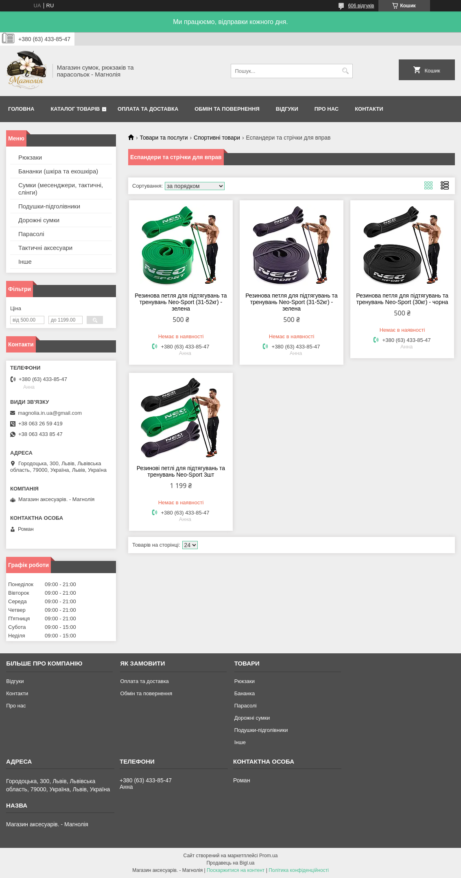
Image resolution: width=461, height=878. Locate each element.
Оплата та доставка (148, 109)
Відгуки (287, 109)
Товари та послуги (164, 137)
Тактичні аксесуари (45, 247)
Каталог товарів (75, 109)
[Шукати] (346, 71)
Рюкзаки (30, 157)
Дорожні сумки (38, 220)
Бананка (244, 693)
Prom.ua (268, 855)
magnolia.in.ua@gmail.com (50, 413)
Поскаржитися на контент (235, 870)
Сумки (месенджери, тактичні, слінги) (60, 189)
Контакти (369, 109)
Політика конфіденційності (299, 870)
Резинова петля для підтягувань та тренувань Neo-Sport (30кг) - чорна (402, 298)
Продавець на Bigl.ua (230, 863)
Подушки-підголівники (49, 206)
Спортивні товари (217, 137)
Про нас (327, 109)
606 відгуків (361, 6)
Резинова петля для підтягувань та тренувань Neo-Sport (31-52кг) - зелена (181, 302)
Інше (25, 261)
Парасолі (31, 233)
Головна (21, 109)
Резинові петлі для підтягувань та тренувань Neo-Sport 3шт (181, 471)
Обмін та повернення (226, 109)
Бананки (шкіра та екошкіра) (58, 171)
